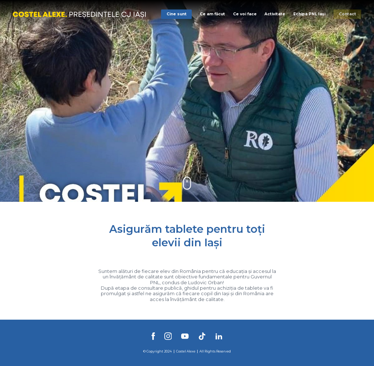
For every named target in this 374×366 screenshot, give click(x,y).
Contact (347, 14)
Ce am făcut (212, 14)
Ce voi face (245, 14)
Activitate (274, 14)
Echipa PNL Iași (309, 14)
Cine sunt (177, 14)
